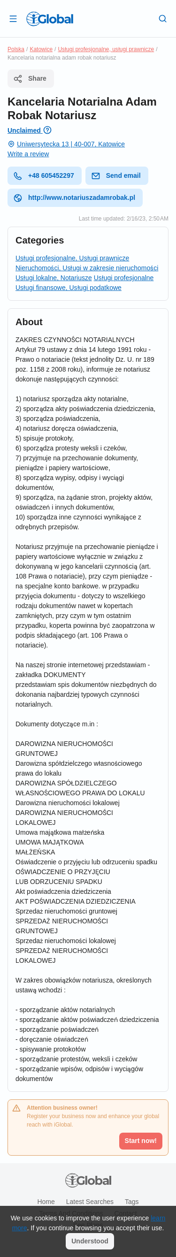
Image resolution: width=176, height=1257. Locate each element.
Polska (16, 49)
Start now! (141, 1140)
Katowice (41, 49)
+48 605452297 (43, 176)
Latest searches (90, 1201)
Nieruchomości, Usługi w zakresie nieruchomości (86, 268)
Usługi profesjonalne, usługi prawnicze (106, 49)
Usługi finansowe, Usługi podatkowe (68, 287)
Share (29, 79)
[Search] (162, 18)
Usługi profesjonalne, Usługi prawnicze (72, 258)
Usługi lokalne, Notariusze (53, 278)
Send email (116, 176)
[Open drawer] (13, 18)
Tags (132, 1201)
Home (45, 1201)
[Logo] (49, 18)
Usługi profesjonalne (124, 278)
